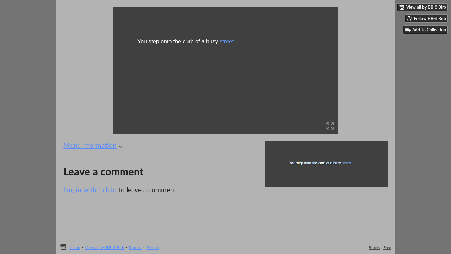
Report (135, 247)
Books (374, 247)
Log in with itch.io (90, 190)
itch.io (74, 247)
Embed (152, 247)
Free (387, 247)
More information (93, 145)
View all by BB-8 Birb (104, 247)
